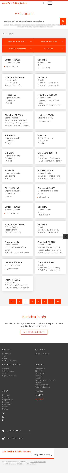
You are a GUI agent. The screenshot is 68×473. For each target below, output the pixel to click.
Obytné (38, 382)
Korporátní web (15, 438)
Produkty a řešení (11, 365)
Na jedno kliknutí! (34, 332)
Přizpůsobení (7, 400)
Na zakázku (6, 354)
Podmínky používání (38, 462)
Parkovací (39, 376)
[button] (18, 41)
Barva (4, 358)
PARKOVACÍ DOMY (42, 354)
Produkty (11, 34)
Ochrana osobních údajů (14, 464)
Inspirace (7, 350)
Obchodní (39, 371)
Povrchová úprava (9, 361)
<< (13, 301)
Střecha (5, 369)
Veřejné (38, 378)
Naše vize (6, 395)
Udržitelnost (7, 404)
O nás (5, 391)
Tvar (4, 356)
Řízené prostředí (42, 385)
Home (3, 34)
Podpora (5, 402)
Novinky (39, 391)
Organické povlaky (9, 376)
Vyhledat (63, 21)
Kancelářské (40, 373)
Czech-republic (18, 431)
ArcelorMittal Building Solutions (14, 3)
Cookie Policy (31, 464)
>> (58, 301)
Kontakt (39, 395)
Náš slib (5, 397)
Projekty (40, 365)
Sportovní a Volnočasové (45, 380)
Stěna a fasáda (8, 371)
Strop (4, 373)
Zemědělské (40, 369)
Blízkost (5, 407)
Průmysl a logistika (42, 387)
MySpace (39, 399)
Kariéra (5, 409)
